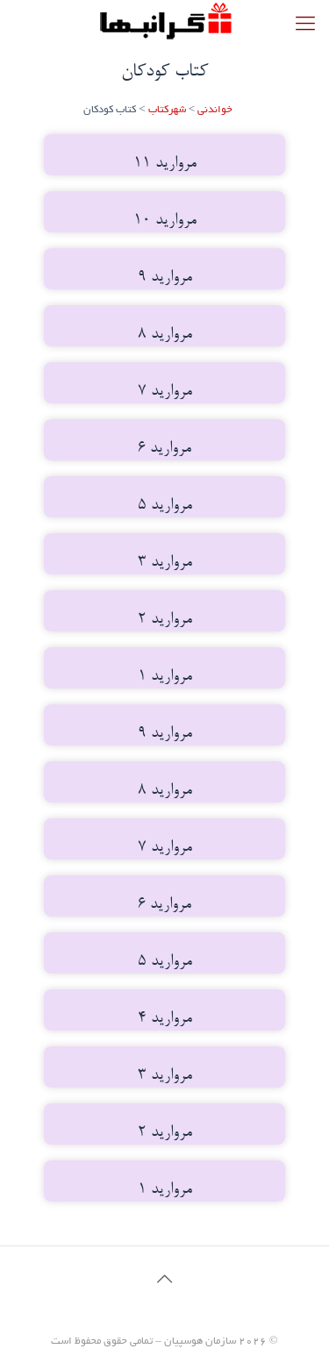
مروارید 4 (165, 1019)
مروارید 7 (165, 391)
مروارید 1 (165, 676)
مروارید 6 (164, 448)
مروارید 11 (165, 163)
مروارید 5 (165, 505)
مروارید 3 (165, 562)
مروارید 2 (165, 619)
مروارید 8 (165, 334)
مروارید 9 (165, 277)
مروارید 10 (165, 220)
